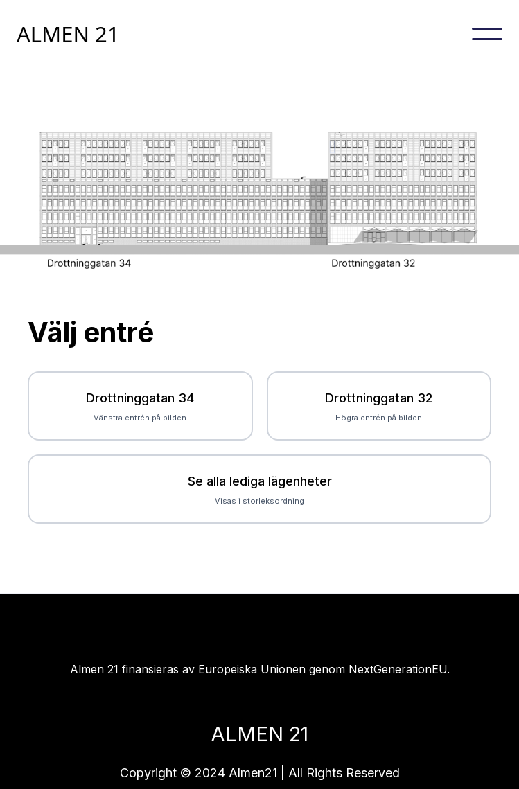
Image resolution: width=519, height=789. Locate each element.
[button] (487, 33)
